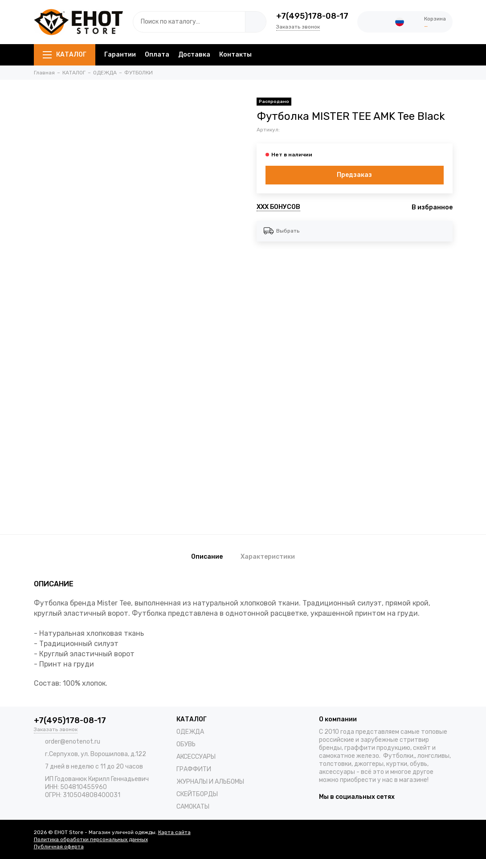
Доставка (194, 54)
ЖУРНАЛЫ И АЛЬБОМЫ (210, 781)
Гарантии (120, 54)
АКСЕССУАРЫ (196, 757)
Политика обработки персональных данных (91, 839)
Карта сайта (174, 832)
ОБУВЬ (186, 744)
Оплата (157, 54)
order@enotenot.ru (72, 741)
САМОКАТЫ (192, 806)
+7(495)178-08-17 (312, 16)
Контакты (235, 54)
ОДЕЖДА (190, 732)
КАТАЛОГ (64, 54)
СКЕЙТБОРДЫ (197, 794)
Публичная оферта (59, 846)
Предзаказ (354, 175)
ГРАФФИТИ (193, 769)
